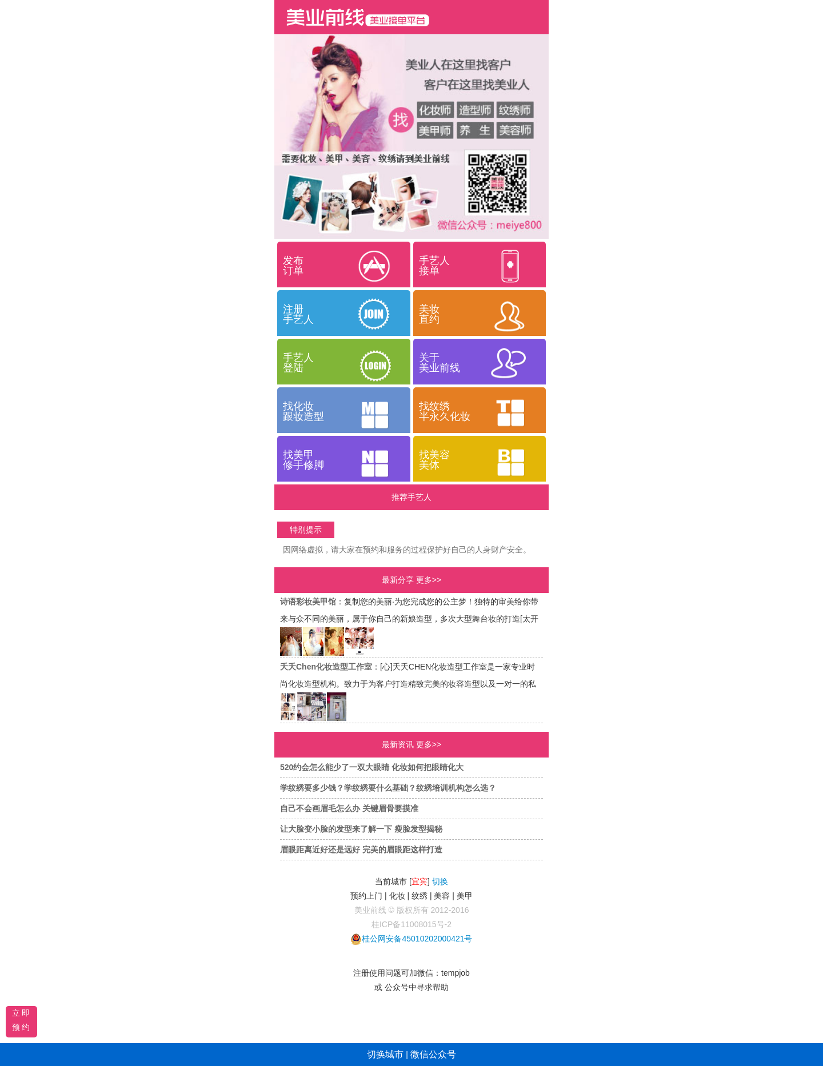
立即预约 (21, 1020)
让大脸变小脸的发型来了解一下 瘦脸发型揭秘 (361, 828)
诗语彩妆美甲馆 (308, 601)
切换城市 (385, 1054)
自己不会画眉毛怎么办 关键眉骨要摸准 (349, 808)
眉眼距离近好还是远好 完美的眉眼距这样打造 (361, 849)
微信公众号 (433, 1054)
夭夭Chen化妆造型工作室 (326, 666)
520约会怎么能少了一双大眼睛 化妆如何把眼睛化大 (372, 767)
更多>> (428, 579)
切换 (440, 881)
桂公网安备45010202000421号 (417, 938)
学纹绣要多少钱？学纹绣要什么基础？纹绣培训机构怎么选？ (388, 787)
